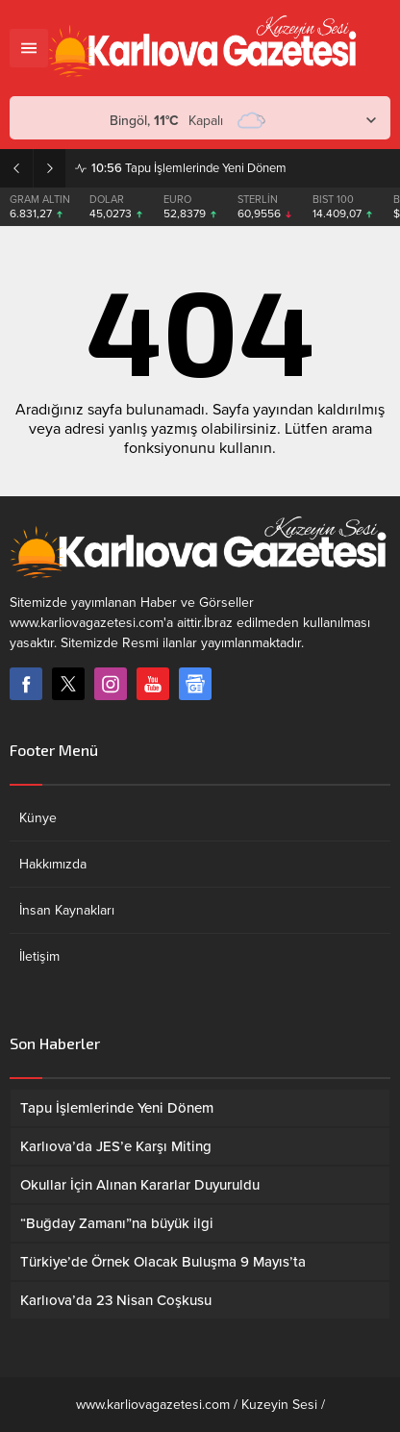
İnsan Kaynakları (66, 910)
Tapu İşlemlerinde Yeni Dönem (189, 168)
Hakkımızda (53, 864)
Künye (38, 818)
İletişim (39, 956)
